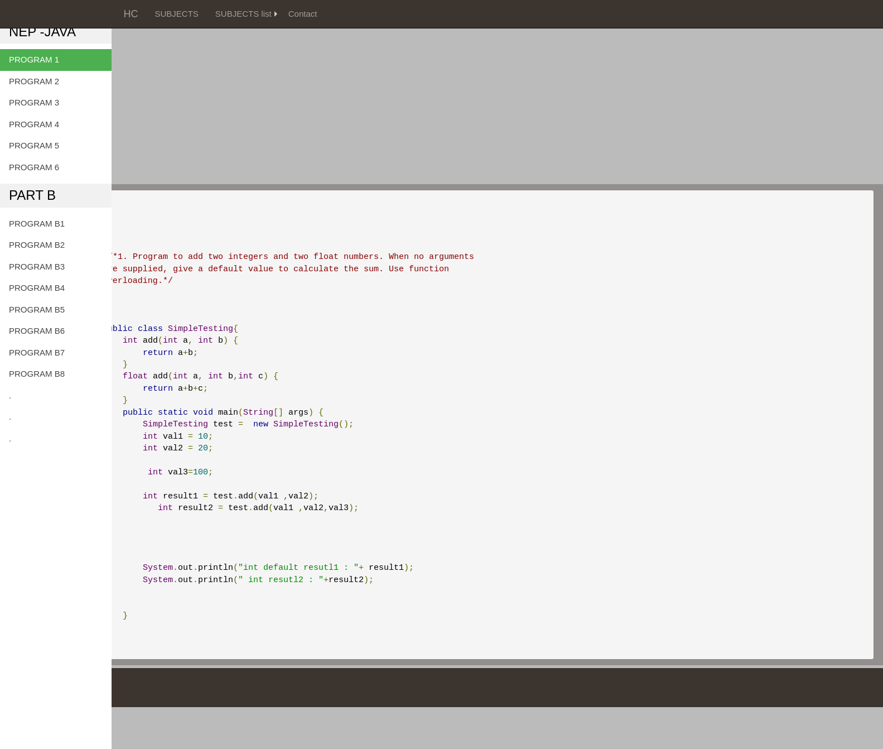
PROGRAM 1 (34, 59)
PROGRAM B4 (37, 287)
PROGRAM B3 (37, 266)
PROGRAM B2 (37, 244)
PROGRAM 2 (34, 81)
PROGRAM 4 (34, 124)
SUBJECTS (177, 13)
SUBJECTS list (243, 13)
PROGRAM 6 (34, 167)
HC (131, 14)
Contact (302, 13)
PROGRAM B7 (37, 352)
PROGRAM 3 (34, 102)
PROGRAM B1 (37, 223)
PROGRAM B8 (37, 373)
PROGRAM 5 (34, 145)
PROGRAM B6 (37, 330)
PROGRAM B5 (37, 309)
